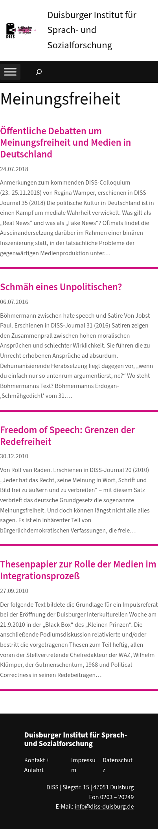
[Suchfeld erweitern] (39, 72)
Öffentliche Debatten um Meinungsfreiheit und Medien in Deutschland (65, 143)
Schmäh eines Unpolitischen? (61, 287)
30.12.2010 (14, 456)
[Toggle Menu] (10, 71)
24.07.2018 (14, 169)
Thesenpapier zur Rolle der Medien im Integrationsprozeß (78, 570)
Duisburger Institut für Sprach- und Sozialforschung (91, 30)
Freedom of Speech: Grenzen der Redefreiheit (67, 436)
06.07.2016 (14, 302)
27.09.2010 (14, 591)
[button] (152, 7)
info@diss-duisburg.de (104, 806)
